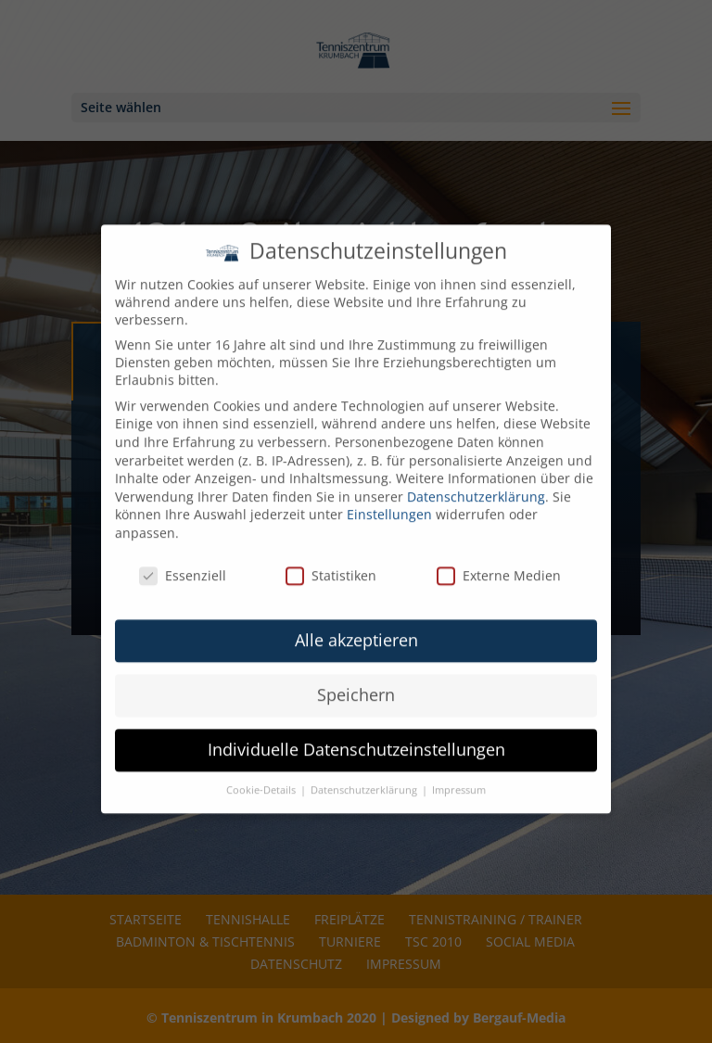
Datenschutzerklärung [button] (365, 776)
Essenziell (182, 560)
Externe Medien (499, 560)
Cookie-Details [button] (262, 776)
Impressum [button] (459, 776)
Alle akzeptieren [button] (356, 626)
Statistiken (331, 560)
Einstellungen (389, 500)
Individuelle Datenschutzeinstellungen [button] (356, 735)
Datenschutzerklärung (476, 481)
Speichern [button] (356, 680)
